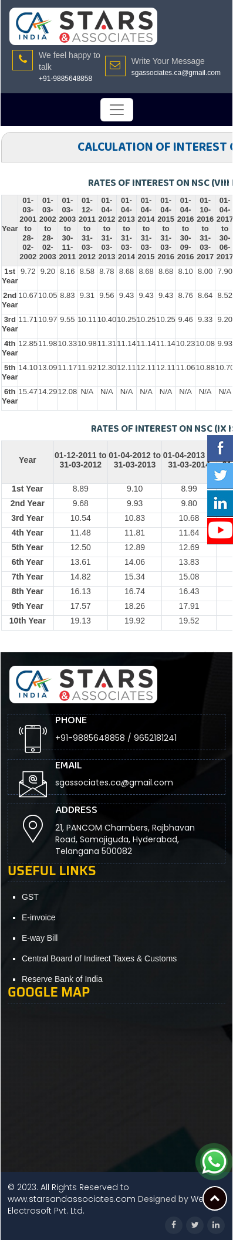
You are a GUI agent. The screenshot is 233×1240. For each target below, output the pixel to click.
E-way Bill (40, 938)
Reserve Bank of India (62, 979)
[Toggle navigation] (116, 109)
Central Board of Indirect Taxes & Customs (99, 958)
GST (30, 897)
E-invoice (39, 917)
